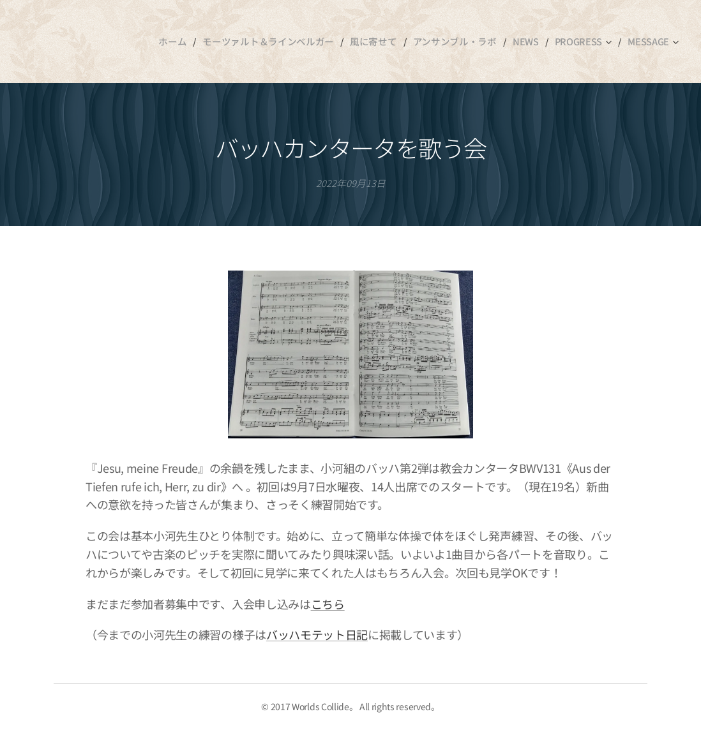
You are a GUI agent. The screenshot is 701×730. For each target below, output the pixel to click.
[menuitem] (189, 41)
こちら (328, 603)
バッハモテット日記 (317, 635)
